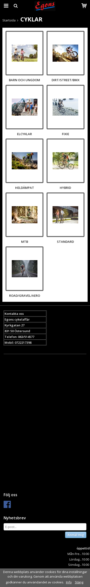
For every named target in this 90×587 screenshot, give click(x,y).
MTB (24, 241)
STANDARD (65, 241)
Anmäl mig (75, 535)
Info (69, 582)
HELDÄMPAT (24, 187)
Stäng (79, 582)
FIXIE (65, 134)
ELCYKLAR (24, 134)
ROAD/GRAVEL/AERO (24, 295)
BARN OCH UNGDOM (24, 80)
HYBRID (65, 187)
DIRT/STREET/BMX (65, 80)
